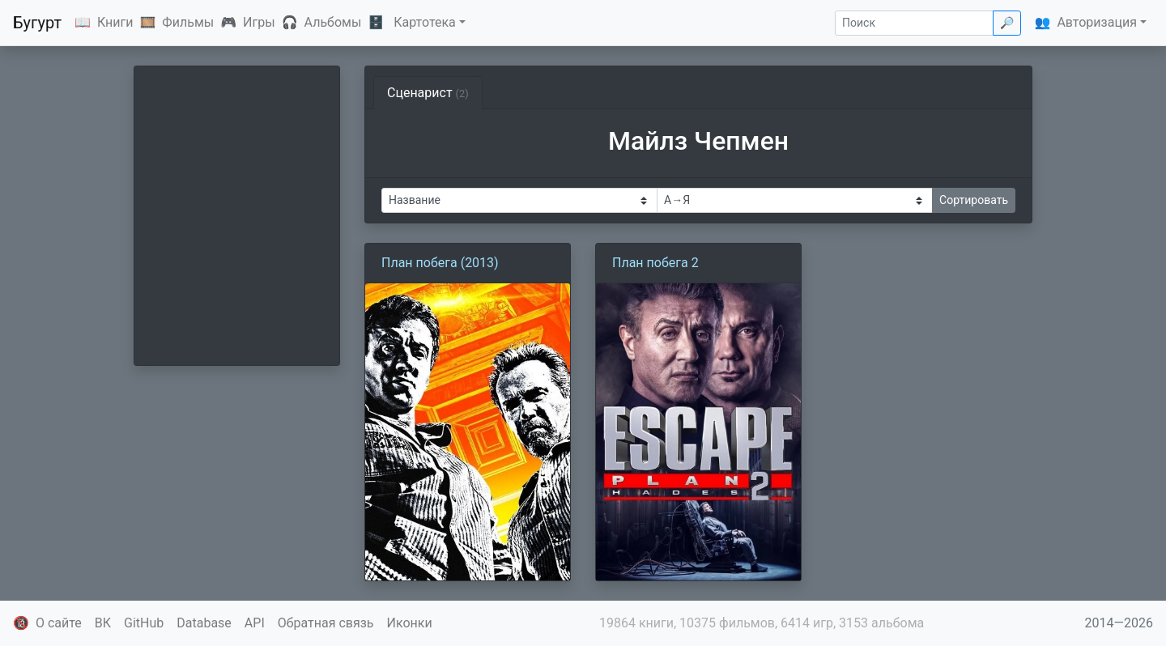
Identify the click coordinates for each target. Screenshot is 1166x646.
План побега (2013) (440, 262)
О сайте (59, 623)
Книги (115, 22)
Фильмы (188, 22)
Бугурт (37, 22)
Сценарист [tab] (428, 92)
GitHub (144, 623)
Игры (259, 22)
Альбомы (333, 22)
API (255, 623)
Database (204, 623)
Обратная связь (326, 623)
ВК (103, 623)
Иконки (409, 623)
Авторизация (1097, 22)
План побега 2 (655, 262)
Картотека (425, 22)
